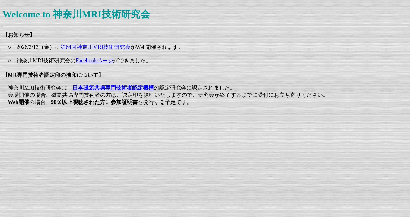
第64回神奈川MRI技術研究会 (95, 47)
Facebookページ (94, 61)
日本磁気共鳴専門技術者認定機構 (113, 88)
